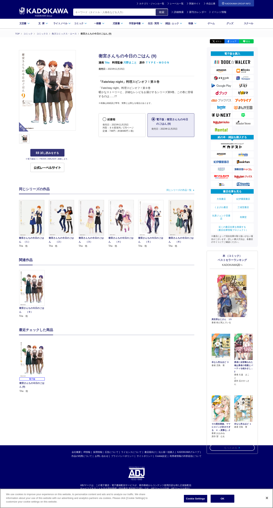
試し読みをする (47, 152)
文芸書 (24, 23)
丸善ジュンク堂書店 (221, 216)
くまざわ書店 (221, 206)
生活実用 (155, 23)
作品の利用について (81, 456)
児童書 (118, 23)
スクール (248, 23)
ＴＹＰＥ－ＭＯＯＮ (157, 62)
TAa (107, 62)
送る (248, 41)
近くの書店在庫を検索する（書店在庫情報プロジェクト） (232, 226)
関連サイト (195, 3)
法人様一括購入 (166, 452)
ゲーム (211, 23)
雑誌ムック (173, 23)
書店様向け (150, 452)
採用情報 (97, 452)
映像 (192, 23)
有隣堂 (243, 215)
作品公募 (210, 3)
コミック (80, 23)
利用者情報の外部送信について (186, 456)
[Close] (267, 498)
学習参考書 (136, 23)
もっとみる (230, 425)
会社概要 (76, 452)
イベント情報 (217, 12)
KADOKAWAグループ (188, 452)
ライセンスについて (131, 452)
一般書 (99, 23)
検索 (161, 12)
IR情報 (86, 452)
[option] (34, 294)
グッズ (229, 23)
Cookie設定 (161, 456)
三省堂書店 (243, 206)
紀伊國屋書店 (243, 198)
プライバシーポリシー (122, 456)
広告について (111, 452)
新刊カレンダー (196, 12)
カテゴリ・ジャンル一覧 (151, 3)
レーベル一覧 (177, 3)
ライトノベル (62, 23)
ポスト (219, 41)
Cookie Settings (195, 498)
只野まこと (130, 62)
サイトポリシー (145, 456)
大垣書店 (221, 198)
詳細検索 (177, 12)
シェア (233, 41)
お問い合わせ (101, 456)
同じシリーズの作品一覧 (178, 190)
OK (222, 498)
